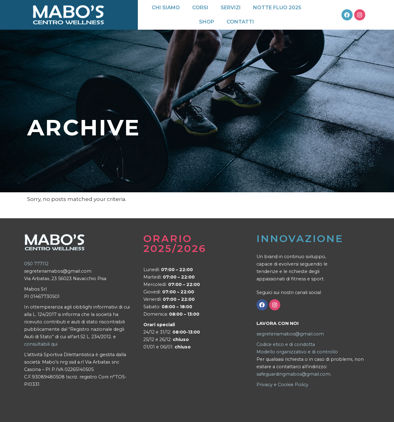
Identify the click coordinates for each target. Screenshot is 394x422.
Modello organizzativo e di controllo (297, 352)
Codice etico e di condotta (285, 344)
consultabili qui (40, 344)
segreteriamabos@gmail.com (290, 334)
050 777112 (36, 263)
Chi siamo (166, 8)
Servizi (231, 8)
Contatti (240, 22)
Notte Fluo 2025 (277, 8)
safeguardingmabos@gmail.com (293, 374)
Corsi (200, 8)
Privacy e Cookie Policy (282, 384)
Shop (206, 22)
